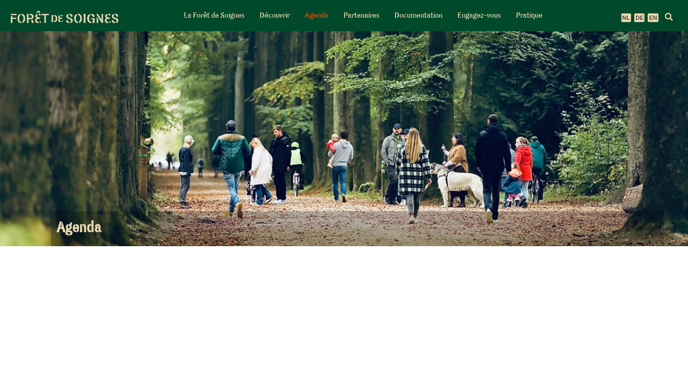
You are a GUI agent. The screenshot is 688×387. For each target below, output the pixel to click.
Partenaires (361, 16)
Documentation (418, 16)
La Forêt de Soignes (214, 16)
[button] (669, 17)
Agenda (316, 16)
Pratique (529, 16)
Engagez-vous (479, 16)
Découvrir (275, 16)
